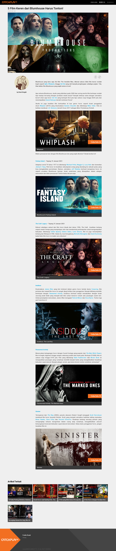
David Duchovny (96, 234)
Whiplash (51, 84)
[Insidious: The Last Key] (69, 323)
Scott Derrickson (96, 415)
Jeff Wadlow (75, 169)
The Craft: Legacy (41, 224)
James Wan (49, 289)
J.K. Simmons (52, 108)
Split (46, 84)
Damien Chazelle (70, 106)
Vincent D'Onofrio (65, 419)
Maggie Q (80, 165)
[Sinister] (69, 449)
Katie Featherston (80, 358)
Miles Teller (91, 106)
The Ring (50, 415)
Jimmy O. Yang (41, 167)
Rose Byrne (89, 298)
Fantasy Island (40, 161)
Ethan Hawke (40, 419)
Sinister (38, 411)
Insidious (38, 285)
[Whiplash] (69, 131)
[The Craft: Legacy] (69, 259)
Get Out (62, 84)
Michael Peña (71, 165)
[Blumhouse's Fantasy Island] (69, 196)
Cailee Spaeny (56, 232)
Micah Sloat (95, 358)
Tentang (24, 537)
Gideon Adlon (66, 232)
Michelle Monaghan (80, 234)
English (94, 2)
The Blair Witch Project (93, 353)
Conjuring (94, 289)
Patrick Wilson (77, 298)
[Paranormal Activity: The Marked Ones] (69, 385)
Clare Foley (50, 419)
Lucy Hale (87, 165)
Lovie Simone (77, 232)
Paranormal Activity (55, 293)
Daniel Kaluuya (51, 100)
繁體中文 (102, 2)
